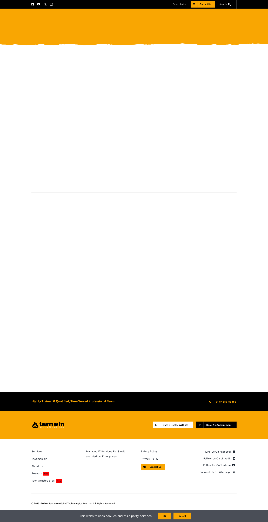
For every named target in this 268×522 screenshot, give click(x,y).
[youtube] (38, 4)
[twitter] (45, 4)
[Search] (226, 4)
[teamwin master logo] (47, 422)
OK (164, 516)
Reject (182, 516)
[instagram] (51, 4)
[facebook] (32, 4)
